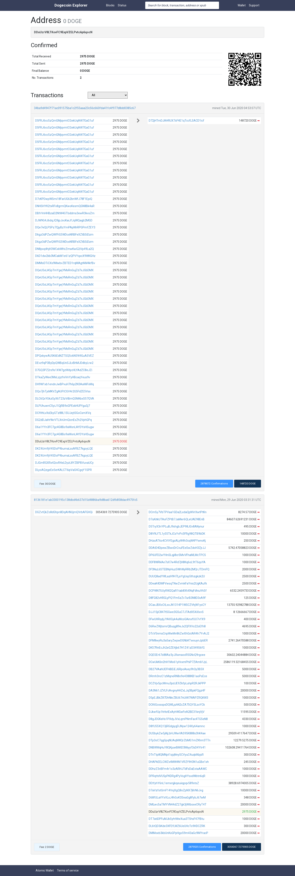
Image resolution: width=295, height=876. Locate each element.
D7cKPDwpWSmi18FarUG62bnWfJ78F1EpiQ (63, 198)
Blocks (110, 5)
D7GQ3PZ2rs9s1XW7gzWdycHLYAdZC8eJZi (63, 370)
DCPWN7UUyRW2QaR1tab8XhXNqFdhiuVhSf (178, 590)
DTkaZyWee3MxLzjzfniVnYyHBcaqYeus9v (62, 377)
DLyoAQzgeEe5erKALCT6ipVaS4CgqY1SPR (63, 470)
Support (254, 5)
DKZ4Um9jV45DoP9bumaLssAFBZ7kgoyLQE (64, 448)
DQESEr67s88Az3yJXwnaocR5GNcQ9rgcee (177, 654)
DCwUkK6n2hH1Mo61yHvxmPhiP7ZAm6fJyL (178, 662)
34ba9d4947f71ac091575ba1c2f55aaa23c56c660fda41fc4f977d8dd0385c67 (85, 108)
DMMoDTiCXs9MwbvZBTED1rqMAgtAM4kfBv (65, 263)
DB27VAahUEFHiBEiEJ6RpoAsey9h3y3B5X (176, 669)
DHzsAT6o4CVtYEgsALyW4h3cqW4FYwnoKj (177, 540)
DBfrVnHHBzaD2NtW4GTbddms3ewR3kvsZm (64, 213)
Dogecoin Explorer (70, 5)
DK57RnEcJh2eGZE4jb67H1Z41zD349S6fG (177, 647)
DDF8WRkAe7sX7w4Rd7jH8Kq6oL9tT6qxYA (177, 562)
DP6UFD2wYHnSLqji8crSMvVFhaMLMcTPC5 (177, 555)
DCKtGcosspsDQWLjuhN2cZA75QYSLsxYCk (177, 704)
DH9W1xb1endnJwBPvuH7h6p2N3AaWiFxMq (64, 384)
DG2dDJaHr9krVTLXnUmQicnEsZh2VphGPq (63, 419)
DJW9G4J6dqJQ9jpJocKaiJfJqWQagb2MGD (63, 220)
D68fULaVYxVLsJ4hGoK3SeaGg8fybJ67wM (177, 797)
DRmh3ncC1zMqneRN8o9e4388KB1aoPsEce (178, 676)
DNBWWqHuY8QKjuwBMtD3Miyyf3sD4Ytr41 (177, 747)
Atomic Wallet (45, 870)
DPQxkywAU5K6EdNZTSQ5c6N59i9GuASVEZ (64, 355)
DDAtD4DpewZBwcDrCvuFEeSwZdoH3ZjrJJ (177, 547)
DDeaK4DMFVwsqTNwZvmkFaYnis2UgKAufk (178, 583)
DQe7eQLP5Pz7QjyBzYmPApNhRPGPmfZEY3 (65, 227)
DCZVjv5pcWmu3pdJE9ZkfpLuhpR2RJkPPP (177, 683)
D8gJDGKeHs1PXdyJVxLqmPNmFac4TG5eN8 (178, 719)
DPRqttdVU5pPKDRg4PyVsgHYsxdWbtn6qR (177, 776)
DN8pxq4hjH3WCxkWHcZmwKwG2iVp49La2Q (64, 249)
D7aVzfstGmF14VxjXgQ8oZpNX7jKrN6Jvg (176, 790)
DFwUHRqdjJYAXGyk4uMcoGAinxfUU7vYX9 (177, 619)
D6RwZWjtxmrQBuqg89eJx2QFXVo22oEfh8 (177, 626)
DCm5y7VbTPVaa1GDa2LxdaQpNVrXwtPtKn (177, 512)
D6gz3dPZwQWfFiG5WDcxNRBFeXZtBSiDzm (64, 234)
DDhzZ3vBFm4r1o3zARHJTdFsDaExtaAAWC (178, 768)
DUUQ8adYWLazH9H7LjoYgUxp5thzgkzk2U (177, 576)
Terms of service (68, 870)
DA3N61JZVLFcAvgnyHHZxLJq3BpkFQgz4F (177, 690)
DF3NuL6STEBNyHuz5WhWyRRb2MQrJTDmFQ (179, 569)
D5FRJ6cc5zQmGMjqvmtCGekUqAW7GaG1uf (64, 120)
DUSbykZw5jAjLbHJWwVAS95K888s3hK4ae (177, 733)
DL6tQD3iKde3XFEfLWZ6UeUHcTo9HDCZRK (177, 826)
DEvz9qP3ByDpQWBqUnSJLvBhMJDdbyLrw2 (64, 363)
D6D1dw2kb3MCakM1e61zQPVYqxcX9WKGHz (65, 255)
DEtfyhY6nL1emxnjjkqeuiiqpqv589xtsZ (174, 783)
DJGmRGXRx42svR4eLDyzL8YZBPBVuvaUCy (64, 462)
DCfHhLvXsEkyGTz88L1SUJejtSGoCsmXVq (63, 413)
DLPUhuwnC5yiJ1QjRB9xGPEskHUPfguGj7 (62, 405)
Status (122, 5)
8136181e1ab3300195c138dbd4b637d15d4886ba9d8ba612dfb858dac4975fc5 (85, 499)
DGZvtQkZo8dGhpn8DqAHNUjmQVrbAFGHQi (64, 512)
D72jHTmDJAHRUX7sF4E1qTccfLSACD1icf (176, 120)
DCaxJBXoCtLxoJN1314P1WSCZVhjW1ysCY (177, 604)
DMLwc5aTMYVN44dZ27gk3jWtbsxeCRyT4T (177, 804)
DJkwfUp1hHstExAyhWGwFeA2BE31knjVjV (176, 711)
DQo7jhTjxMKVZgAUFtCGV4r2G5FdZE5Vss (63, 391)
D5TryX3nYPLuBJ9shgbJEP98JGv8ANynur (176, 526)
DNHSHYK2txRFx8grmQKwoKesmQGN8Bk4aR (64, 206)
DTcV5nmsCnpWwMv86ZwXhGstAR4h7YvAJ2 (179, 633)
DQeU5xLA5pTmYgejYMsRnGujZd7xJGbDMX (64, 270)
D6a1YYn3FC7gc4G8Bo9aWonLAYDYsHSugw (64, 427)
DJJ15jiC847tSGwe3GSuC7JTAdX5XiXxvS (176, 612)
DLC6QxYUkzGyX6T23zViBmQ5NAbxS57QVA (64, 398)
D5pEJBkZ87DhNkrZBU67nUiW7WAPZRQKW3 (178, 697)
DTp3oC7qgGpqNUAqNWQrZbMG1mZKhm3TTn (179, 740)
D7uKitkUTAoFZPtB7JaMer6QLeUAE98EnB (176, 519)
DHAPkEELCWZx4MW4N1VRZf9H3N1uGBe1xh (179, 761)
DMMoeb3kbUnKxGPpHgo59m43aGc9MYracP (178, 833)
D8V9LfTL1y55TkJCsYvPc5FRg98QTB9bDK (177, 533)
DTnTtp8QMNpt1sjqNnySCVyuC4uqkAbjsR (176, 754)
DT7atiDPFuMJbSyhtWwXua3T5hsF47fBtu (176, 818)
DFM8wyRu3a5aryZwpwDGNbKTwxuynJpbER (178, 640)
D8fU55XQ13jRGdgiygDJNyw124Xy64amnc (177, 726)
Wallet (242, 5)
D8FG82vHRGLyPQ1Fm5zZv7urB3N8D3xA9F (177, 597)
